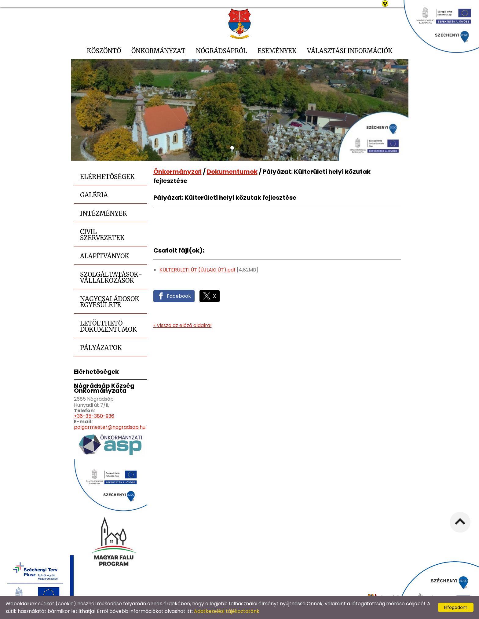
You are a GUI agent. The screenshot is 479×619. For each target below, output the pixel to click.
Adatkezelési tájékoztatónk (226, 611)
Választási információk (350, 51)
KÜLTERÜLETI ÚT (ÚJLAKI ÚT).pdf (197, 269)
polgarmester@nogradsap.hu (109, 427)
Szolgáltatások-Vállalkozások (111, 277)
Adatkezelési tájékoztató (225, 587)
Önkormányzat (158, 51)
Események (277, 51)
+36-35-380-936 (94, 416)
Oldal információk (282, 587)
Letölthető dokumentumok (108, 326)
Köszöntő (104, 51)
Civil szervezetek (102, 235)
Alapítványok (104, 256)
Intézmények (103, 213)
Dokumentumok (232, 171)
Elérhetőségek (107, 176)
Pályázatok (101, 347)
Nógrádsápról (221, 51)
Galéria (94, 195)
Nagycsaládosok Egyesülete (109, 302)
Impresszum (324, 587)
